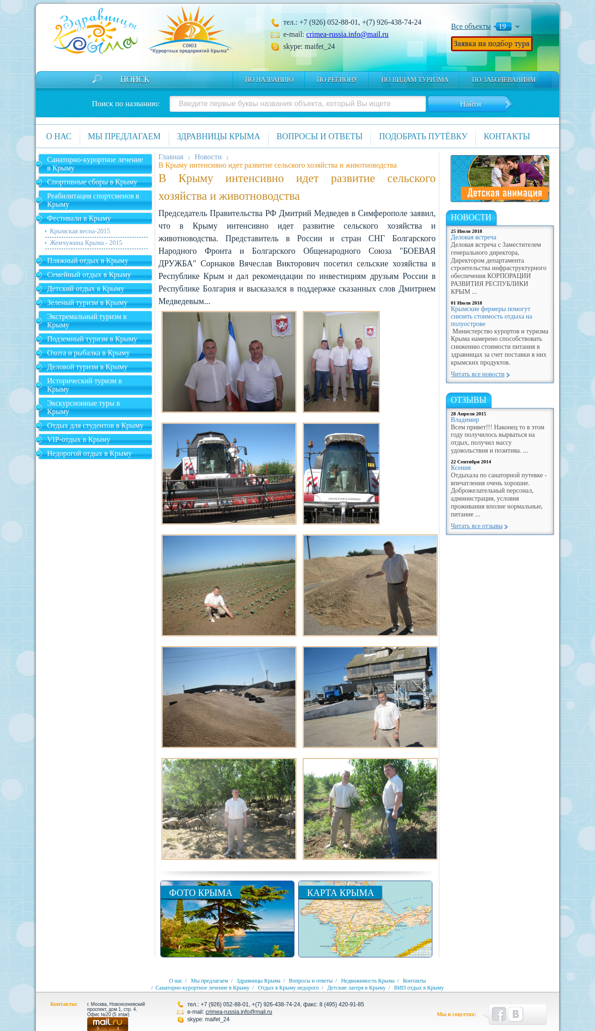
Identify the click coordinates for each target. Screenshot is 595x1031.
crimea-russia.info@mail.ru (347, 34)
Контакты (507, 136)
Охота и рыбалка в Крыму (88, 353)
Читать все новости (478, 374)
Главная (171, 157)
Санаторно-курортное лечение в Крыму (95, 164)
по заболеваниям (504, 79)
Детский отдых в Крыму (85, 288)
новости (471, 217)
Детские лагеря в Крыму (356, 987)
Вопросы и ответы (320, 136)
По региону (337, 79)
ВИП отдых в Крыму (419, 987)
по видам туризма (415, 79)
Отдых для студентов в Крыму (95, 425)
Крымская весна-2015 (80, 231)
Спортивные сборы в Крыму (92, 182)
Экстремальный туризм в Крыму (87, 320)
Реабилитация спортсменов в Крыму (93, 200)
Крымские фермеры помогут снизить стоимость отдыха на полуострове (492, 316)
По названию (269, 79)
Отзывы (468, 400)
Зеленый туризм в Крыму (87, 302)
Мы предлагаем (124, 136)
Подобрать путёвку (423, 136)
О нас (59, 136)
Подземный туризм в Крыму (92, 339)
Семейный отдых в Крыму (89, 274)
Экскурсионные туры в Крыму (83, 407)
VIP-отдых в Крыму (78, 439)
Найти (470, 104)
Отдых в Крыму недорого (288, 987)
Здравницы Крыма (218, 136)
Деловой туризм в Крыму (87, 367)
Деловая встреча (474, 237)
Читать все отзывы (477, 525)
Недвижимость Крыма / (371, 980)
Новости (208, 157)
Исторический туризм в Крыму (84, 385)
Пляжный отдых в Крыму (87, 261)
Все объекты (471, 26)
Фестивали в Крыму (79, 218)
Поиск (135, 79)
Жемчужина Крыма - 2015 (86, 242)
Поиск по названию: (126, 103)
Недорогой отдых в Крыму (89, 453)
